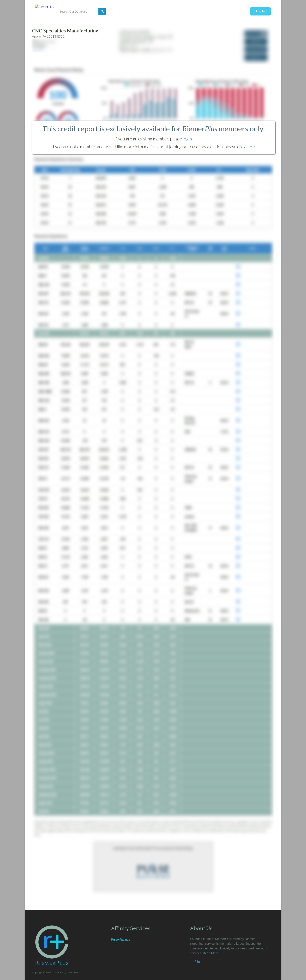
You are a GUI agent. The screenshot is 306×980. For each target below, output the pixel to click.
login (187, 138)
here (250, 146)
